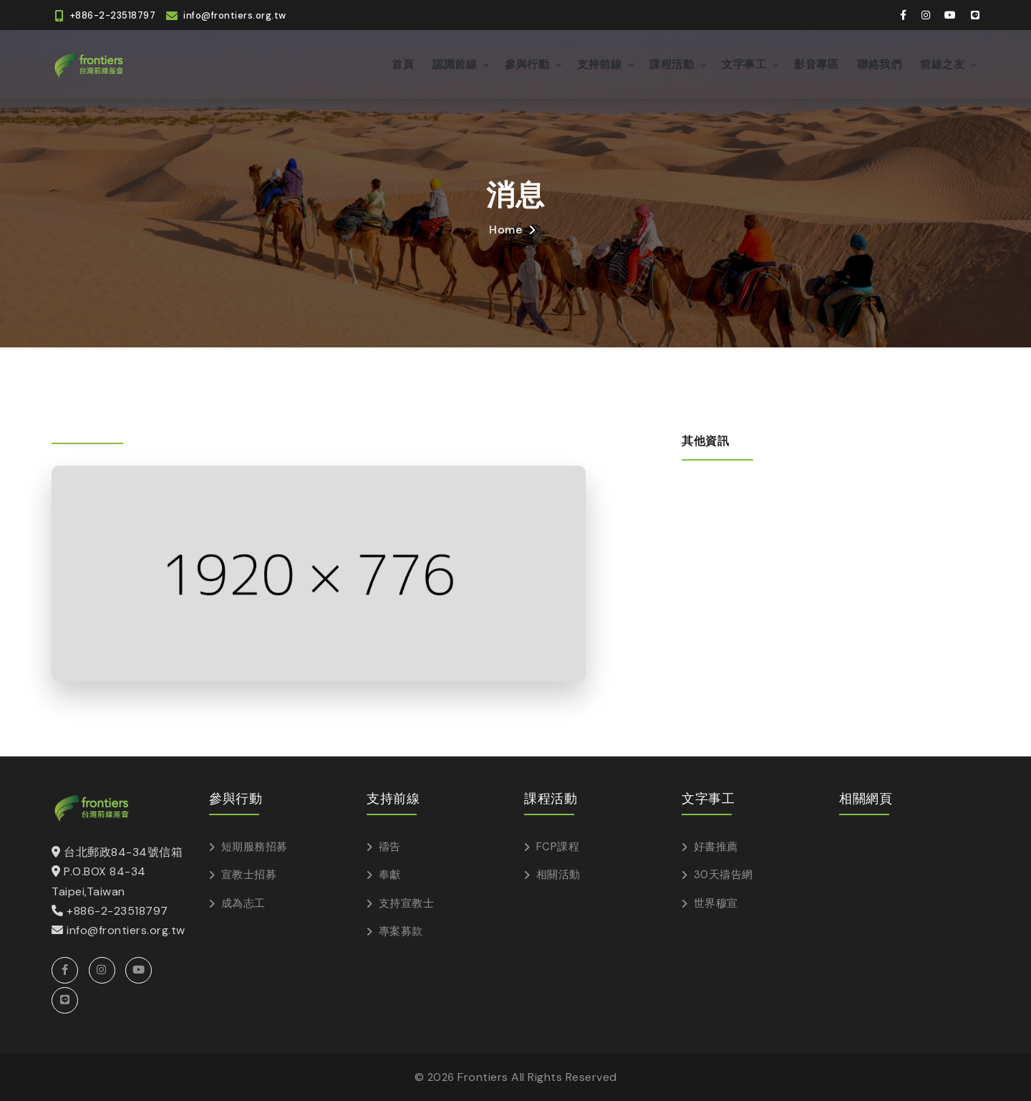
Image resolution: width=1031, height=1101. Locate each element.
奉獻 (390, 874)
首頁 (403, 64)
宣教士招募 (249, 874)
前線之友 (942, 64)
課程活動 (671, 64)
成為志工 (243, 903)
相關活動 (558, 874)
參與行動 (527, 64)
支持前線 (599, 64)
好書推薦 (716, 847)
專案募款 (401, 931)
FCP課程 (558, 847)
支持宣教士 (407, 903)
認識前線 (454, 64)
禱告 (390, 847)
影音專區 (816, 64)
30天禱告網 (723, 874)
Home (505, 229)
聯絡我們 (879, 64)
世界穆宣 (716, 903)
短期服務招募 (254, 847)
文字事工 (744, 64)
